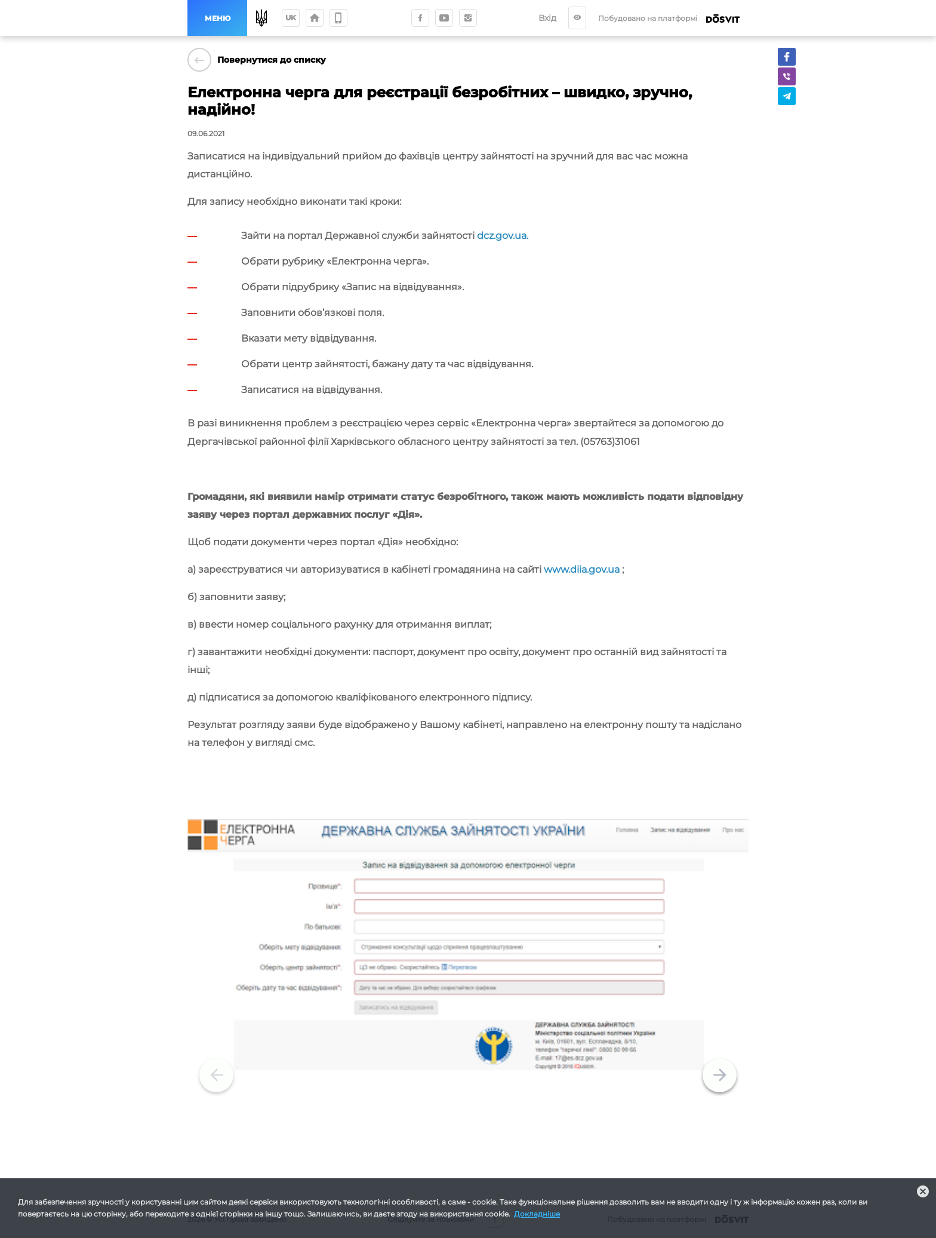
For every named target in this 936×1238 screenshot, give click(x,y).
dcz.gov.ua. (502, 235)
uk (290, 17)
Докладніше (537, 1213)
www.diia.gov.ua (582, 569)
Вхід (556, 18)
